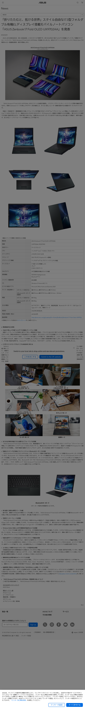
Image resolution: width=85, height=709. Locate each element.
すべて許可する (75, 705)
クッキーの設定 (57, 705)
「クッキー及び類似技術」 (18, 700)
